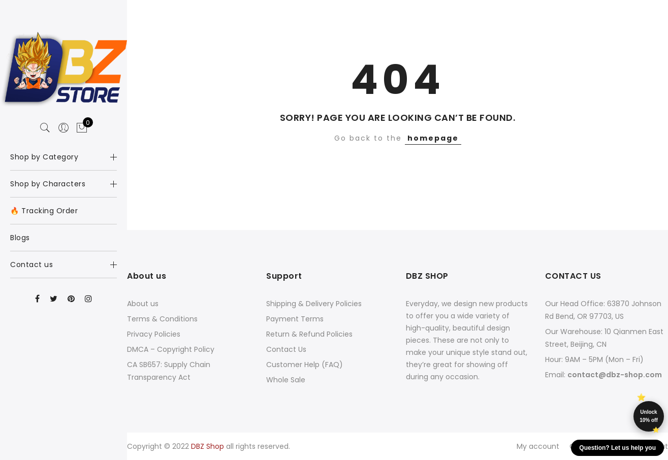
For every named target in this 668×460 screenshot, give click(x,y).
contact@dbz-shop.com (614, 375)
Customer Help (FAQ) (304, 364)
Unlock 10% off (649, 416)
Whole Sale (285, 380)
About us (142, 304)
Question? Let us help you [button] (617, 447)
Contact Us (286, 349)
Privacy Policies (153, 334)
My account (538, 446)
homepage (433, 138)
